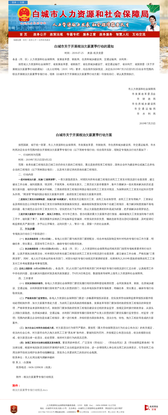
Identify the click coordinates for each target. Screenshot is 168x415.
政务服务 (106, 34)
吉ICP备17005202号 (46, 412)
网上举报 (120, 412)
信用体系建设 (44, 40)
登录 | (15, 2)
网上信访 (112, 412)
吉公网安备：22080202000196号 (91, 412)
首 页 (23, 34)
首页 (25, 40)
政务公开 (40, 34)
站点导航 (111, 405)
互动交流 (139, 34)
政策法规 (56, 34)
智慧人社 (122, 34)
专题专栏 (73, 34)
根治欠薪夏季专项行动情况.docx (30, 390)
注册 (21, 2)
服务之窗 (89, 34)
